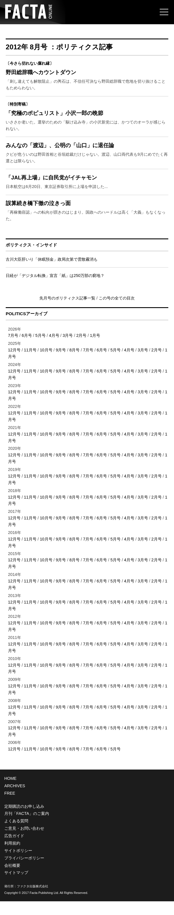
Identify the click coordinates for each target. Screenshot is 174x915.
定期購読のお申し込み (24, 820)
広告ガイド (14, 849)
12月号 (14, 364)
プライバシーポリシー (24, 871)
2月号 (81, 349)
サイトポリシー (18, 864)
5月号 (40, 349)
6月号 (27, 349)
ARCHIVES (14, 799)
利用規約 (12, 857)
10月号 (46, 364)
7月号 (13, 349)
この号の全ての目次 (117, 312)
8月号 (74, 364)
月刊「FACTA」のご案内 (26, 827)
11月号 (30, 364)
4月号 (54, 349)
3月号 (68, 349)
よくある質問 (16, 835)
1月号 (95, 349)
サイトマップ (16, 886)
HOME (10, 792)
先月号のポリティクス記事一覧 (67, 312)
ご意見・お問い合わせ (24, 842)
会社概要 (12, 879)
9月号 (61, 364)
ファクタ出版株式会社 (32, 900)
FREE (9, 807)
